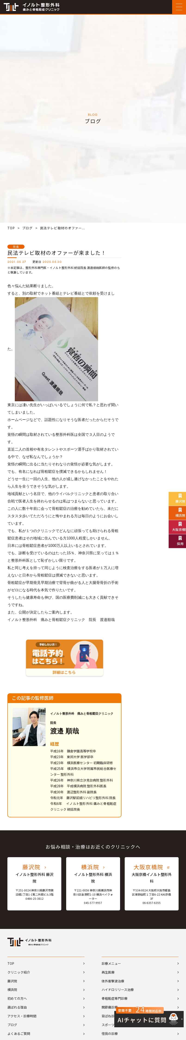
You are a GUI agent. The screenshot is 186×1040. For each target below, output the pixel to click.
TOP (11, 228)
